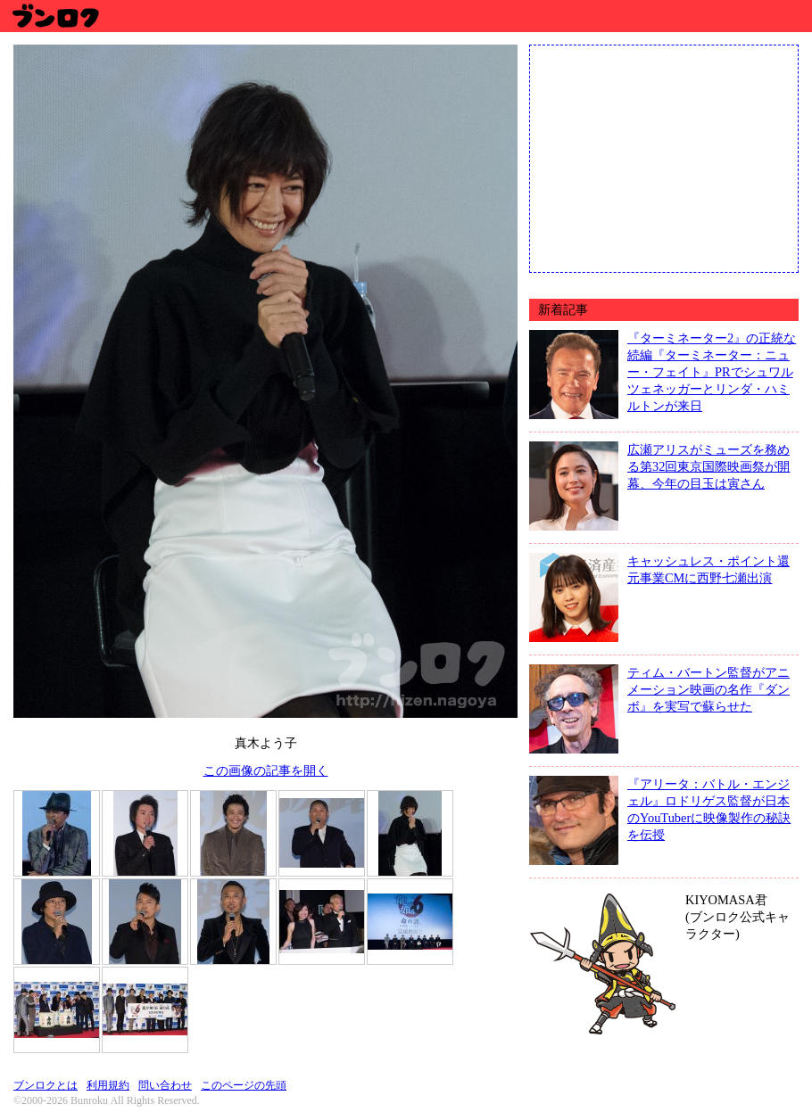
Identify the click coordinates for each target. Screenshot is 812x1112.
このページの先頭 (243, 1085)
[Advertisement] (664, 156)
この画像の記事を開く (265, 770)
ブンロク (55, 15)
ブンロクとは (45, 1085)
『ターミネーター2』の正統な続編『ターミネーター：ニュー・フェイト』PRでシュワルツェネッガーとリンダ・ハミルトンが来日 (711, 372)
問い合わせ (165, 1085)
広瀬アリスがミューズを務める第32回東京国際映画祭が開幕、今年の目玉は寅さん (708, 466)
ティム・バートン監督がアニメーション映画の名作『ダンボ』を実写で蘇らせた (708, 689)
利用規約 (108, 1085)
